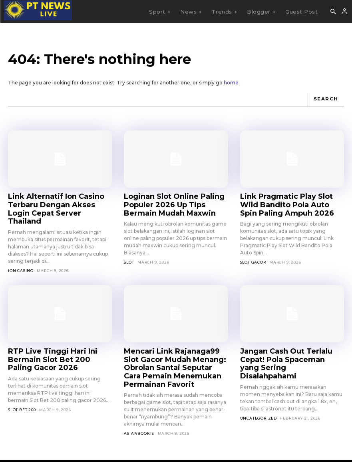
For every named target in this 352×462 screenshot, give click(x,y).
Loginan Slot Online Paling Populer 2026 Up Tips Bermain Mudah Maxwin (173, 202)
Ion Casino (21, 257)
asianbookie (139, 406)
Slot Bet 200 (22, 385)
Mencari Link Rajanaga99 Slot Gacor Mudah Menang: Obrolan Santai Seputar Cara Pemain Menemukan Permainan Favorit (174, 348)
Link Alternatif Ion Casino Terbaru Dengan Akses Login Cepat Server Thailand (54, 202)
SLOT (129, 257)
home (231, 83)
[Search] (327, 99)
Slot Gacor (253, 257)
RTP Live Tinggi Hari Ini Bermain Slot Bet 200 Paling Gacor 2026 (59, 341)
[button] (333, 12)
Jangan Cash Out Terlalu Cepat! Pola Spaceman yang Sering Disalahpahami (290, 344)
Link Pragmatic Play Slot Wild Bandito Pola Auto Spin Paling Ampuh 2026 (288, 202)
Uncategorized (258, 392)
